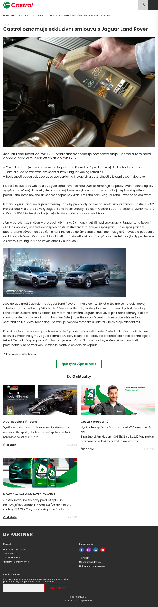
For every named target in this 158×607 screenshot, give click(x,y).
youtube (102, 549)
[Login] (143, 5)
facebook (81, 549)
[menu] (153, 5)
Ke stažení (84, 557)
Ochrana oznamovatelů (92, 566)
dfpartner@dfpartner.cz (16, 561)
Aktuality (38, 15)
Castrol (23, 15)
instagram (88, 549)
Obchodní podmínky (90, 562)
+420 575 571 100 (11, 557)
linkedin (95, 549)
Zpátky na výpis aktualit (79, 364)
